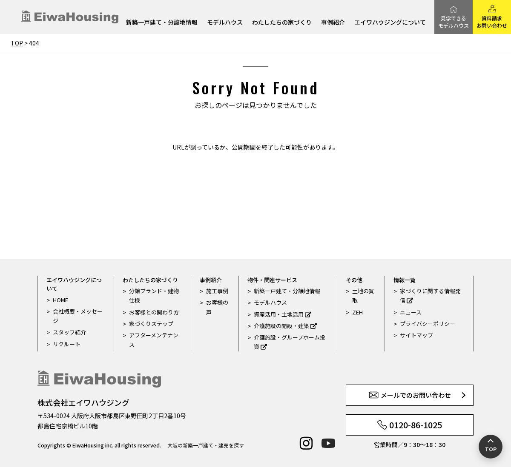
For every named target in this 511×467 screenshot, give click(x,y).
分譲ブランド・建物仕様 (154, 295)
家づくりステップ (151, 324)
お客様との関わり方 (154, 312)
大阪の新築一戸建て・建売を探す (205, 445)
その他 (354, 280)
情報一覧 (404, 280)
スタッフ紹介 (69, 332)
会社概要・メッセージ (78, 316)
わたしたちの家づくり (282, 22)
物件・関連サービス (272, 280)
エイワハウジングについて (390, 22)
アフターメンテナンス (153, 339)
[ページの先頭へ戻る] (490, 447)
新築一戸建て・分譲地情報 (162, 22)
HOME (60, 300)
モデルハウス (225, 22)
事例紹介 (333, 22)
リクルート (66, 344)
